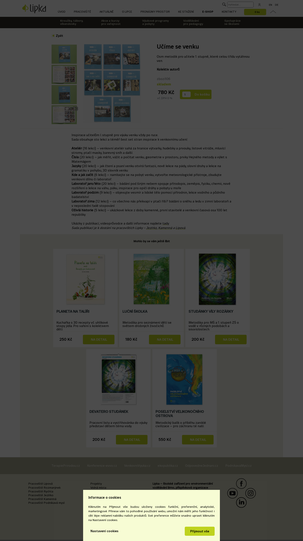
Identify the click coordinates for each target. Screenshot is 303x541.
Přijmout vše (199, 531)
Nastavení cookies (104, 531)
